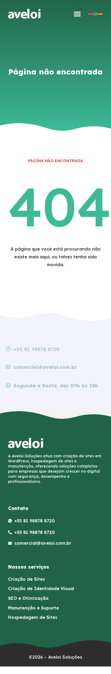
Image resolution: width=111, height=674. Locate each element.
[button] (77, 13)
